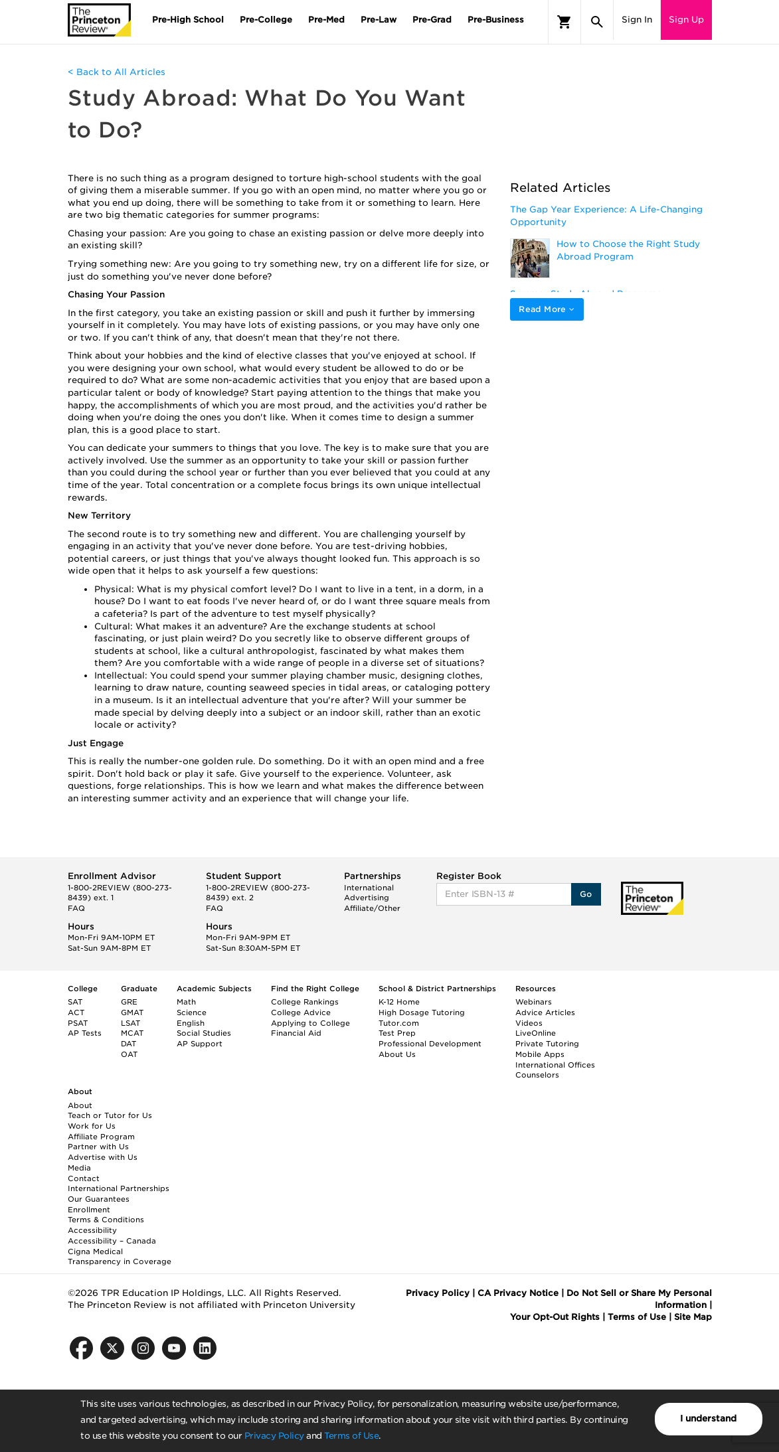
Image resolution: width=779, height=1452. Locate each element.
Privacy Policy (274, 1436)
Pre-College (266, 20)
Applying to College (310, 1023)
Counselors (537, 1075)
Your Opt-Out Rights (555, 1317)
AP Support (199, 1043)
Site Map (693, 1317)
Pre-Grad (432, 20)
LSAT (130, 1023)
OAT (129, 1054)
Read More (546, 309)
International (369, 887)
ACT (76, 1012)
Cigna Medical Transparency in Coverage (119, 1257)
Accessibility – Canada (112, 1241)
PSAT (78, 1023)
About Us (397, 1054)
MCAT (132, 1033)
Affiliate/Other (372, 908)
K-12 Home (399, 1002)
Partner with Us (98, 1146)
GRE (129, 1002)
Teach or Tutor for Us (110, 1115)
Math (186, 1002)
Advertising (366, 897)
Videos (529, 1023)
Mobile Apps (539, 1054)
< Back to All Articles (116, 72)
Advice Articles (545, 1012)
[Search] (597, 22)
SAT (75, 1002)
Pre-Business (496, 20)
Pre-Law (378, 20)
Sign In (637, 20)
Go (586, 894)
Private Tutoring (547, 1043)
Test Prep (397, 1033)
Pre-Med (326, 20)
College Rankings (305, 1002)
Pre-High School (188, 20)
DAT (128, 1043)
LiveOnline (535, 1033)
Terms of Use (351, 1436)
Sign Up (686, 20)
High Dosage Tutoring (422, 1012)
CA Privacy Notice (518, 1293)
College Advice (301, 1012)
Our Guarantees (99, 1199)
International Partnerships (118, 1188)
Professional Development (430, 1043)
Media (79, 1167)
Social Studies (204, 1033)
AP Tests (85, 1033)
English (191, 1023)
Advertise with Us (102, 1157)
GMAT (132, 1012)
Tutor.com (399, 1023)
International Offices (555, 1065)
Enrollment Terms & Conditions (106, 1215)
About (80, 1105)
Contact (84, 1178)
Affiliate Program (101, 1136)
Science (192, 1012)
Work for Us (92, 1126)
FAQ (76, 908)
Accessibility (92, 1230)
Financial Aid (296, 1033)
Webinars (533, 1002)
